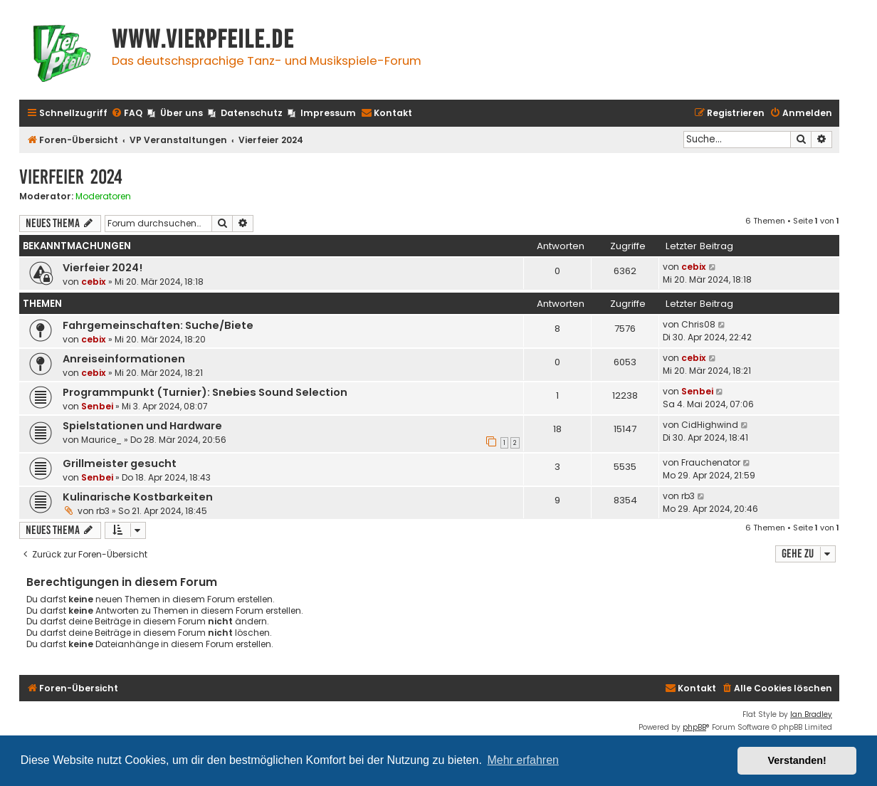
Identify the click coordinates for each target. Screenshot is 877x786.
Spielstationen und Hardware (142, 426)
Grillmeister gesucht (120, 463)
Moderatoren (103, 196)
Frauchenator (710, 462)
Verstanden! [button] (797, 760)
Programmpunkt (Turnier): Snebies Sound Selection (205, 392)
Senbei (97, 406)
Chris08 (698, 324)
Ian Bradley (811, 714)
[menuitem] (126, 113)
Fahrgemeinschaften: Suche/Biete (158, 325)
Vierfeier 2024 (70, 177)
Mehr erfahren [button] (523, 760)
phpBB (694, 727)
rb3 (103, 511)
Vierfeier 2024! (102, 268)
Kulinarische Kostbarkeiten (138, 497)
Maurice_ (101, 440)
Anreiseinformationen (124, 359)
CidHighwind (709, 425)
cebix (93, 282)
